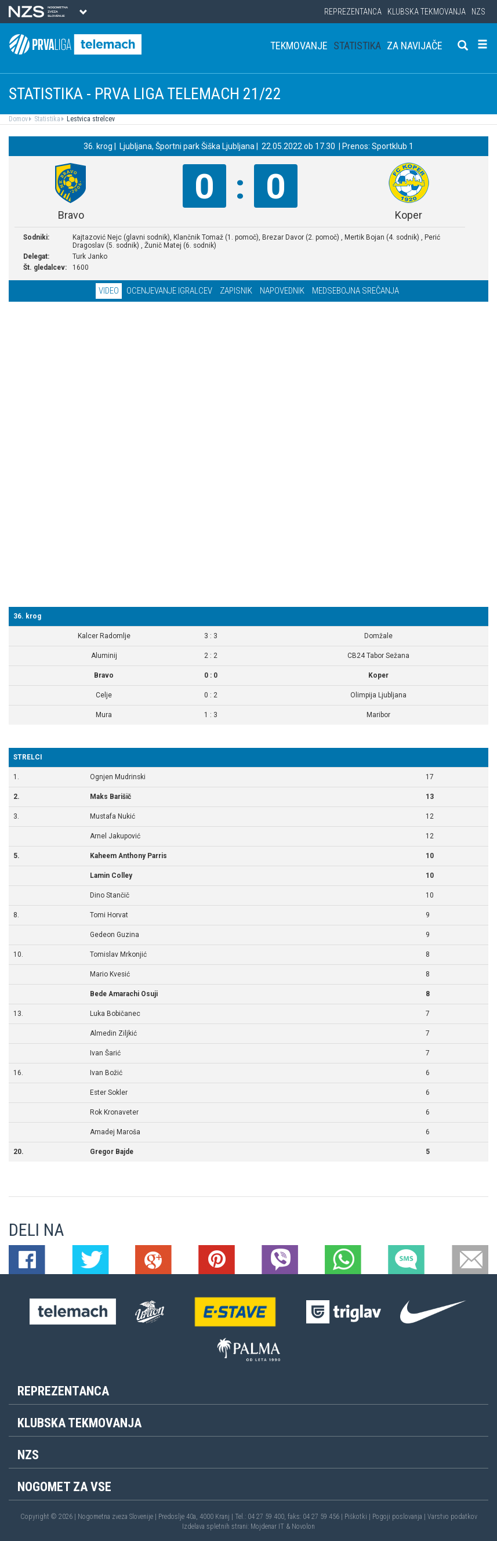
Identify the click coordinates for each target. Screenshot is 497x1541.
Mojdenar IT (267, 1526)
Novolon (303, 1526)
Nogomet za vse (64, 1486)
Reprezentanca (353, 11)
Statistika (357, 45)
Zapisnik (236, 290)
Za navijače (414, 45)
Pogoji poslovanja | (399, 1517)
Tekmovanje (299, 45)
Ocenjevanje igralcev (169, 290)
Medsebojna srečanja (355, 290)
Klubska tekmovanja (426, 11)
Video (109, 290)
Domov (18, 119)
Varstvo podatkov (452, 1517)
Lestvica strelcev (90, 119)
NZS (478, 11)
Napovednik (282, 290)
